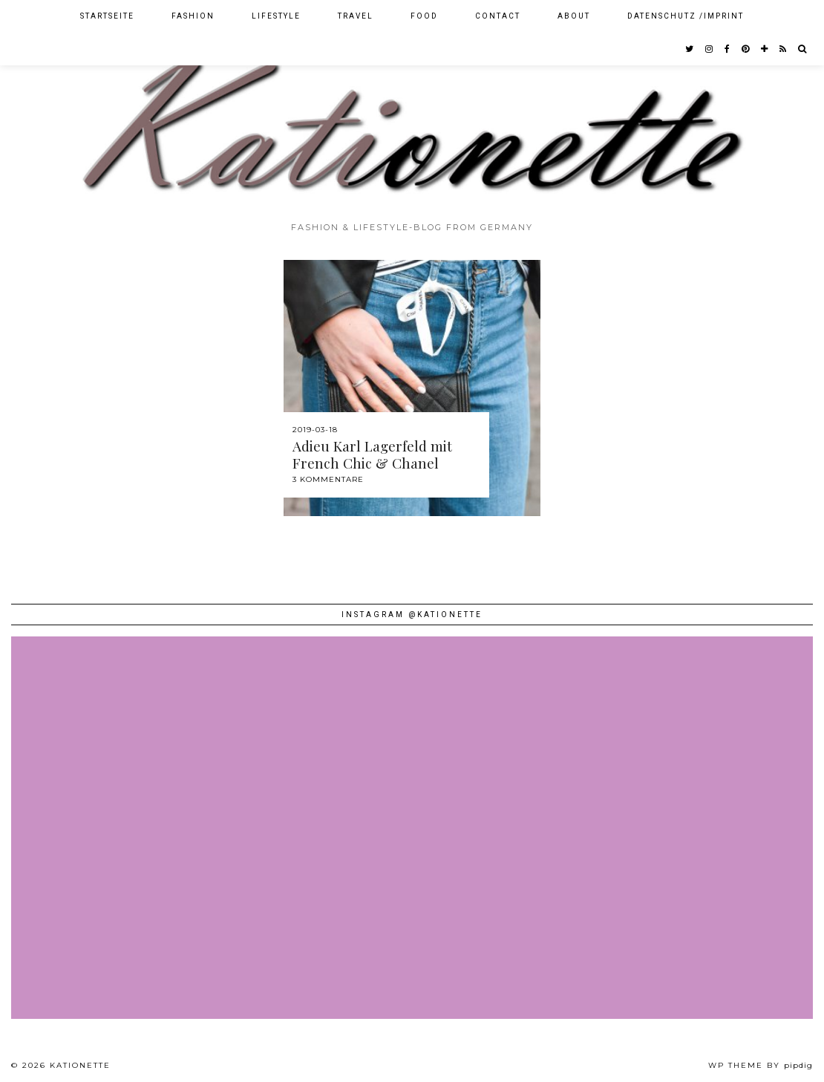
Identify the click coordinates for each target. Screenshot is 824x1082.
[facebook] (728, 49)
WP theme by (760, 1065)
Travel (355, 16)
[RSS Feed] (783, 49)
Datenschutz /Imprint (685, 16)
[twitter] (690, 49)
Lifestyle (276, 16)
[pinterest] (746, 49)
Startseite (107, 16)
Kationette (80, 1065)
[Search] (803, 49)
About (573, 16)
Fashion (193, 16)
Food (424, 16)
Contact (497, 16)
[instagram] (709, 49)
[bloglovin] (765, 49)
